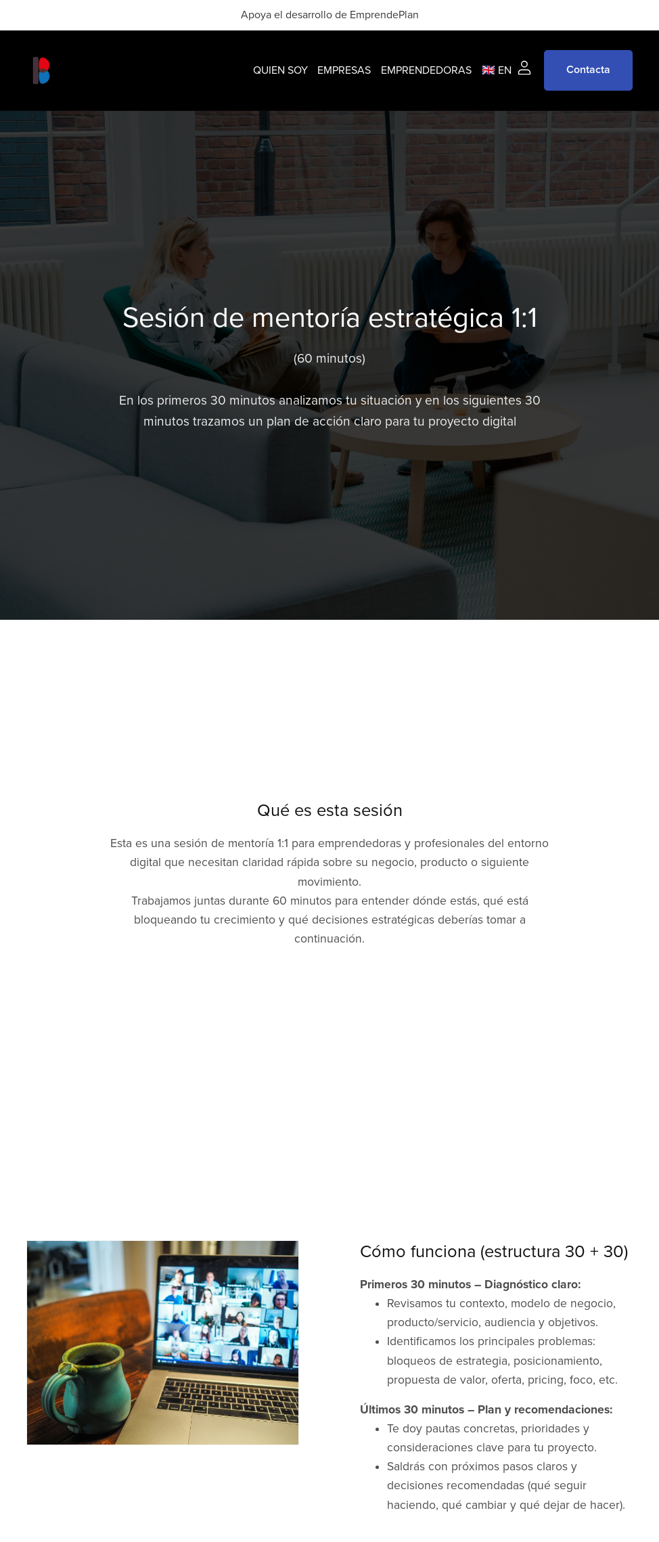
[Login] (524, 67)
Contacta (588, 69)
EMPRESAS (344, 69)
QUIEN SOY (280, 69)
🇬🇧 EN (497, 69)
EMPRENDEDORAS (426, 69)
